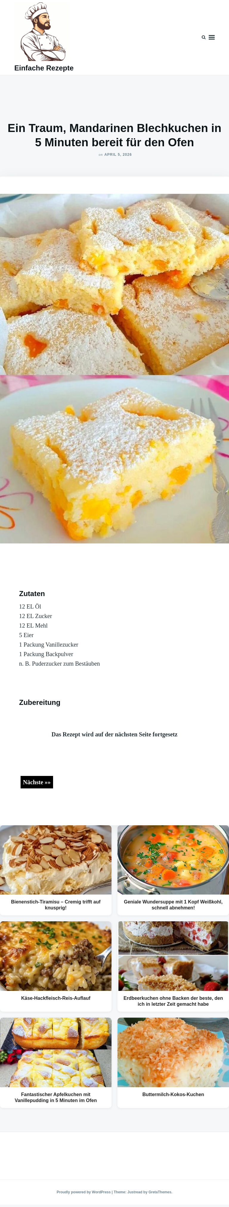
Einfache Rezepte (44, 68)
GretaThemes (159, 1192)
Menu (212, 37)
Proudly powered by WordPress (84, 1192)
